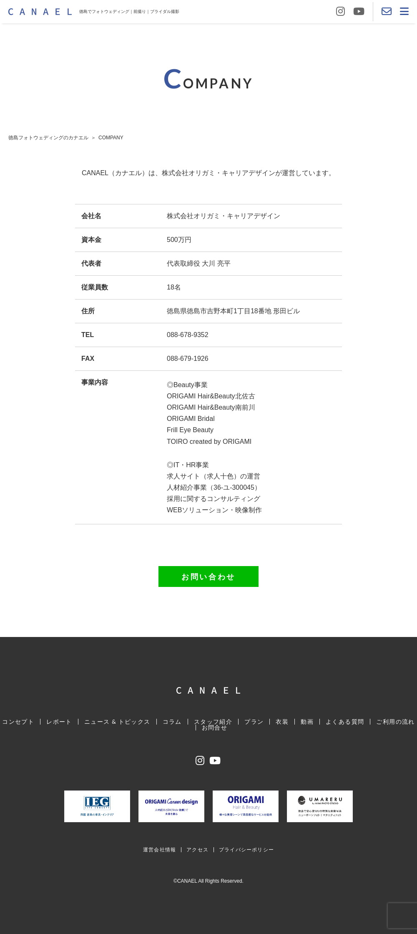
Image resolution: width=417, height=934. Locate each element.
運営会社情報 (159, 849)
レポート (59, 721)
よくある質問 (345, 721)
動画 (307, 721)
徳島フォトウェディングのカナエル (48, 138)
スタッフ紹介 (213, 721)
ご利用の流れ (395, 721)
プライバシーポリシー (246, 849)
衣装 (282, 721)
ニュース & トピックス (117, 721)
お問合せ (215, 727)
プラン (254, 721)
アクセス (197, 849)
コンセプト (18, 721)
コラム (172, 721)
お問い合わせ (208, 576)
